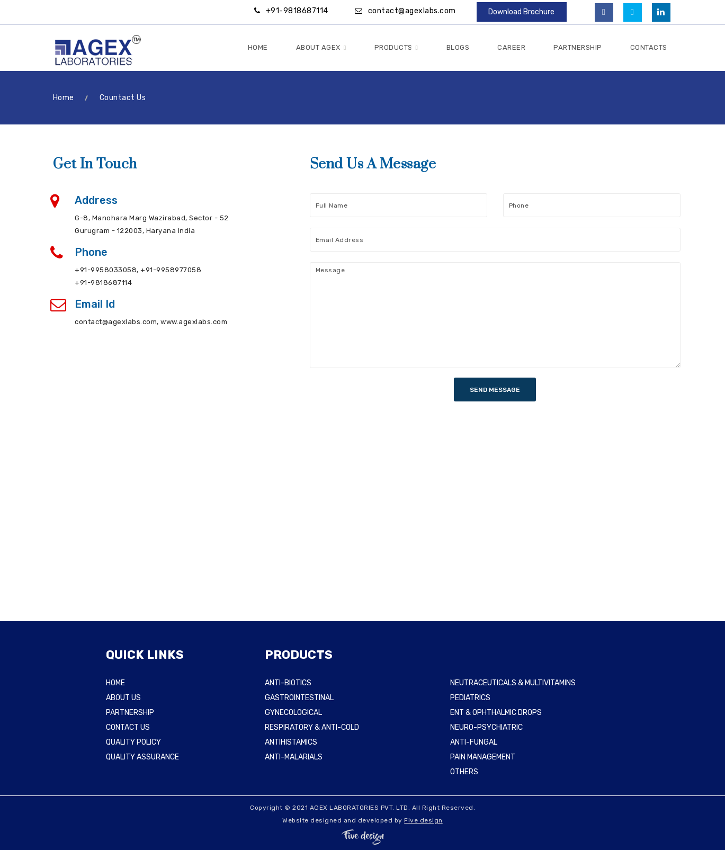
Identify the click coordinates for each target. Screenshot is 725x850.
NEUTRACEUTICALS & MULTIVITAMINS (513, 682)
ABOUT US (123, 697)
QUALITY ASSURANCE (142, 757)
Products (396, 48)
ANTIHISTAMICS (291, 742)
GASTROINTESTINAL (299, 697)
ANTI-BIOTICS (288, 682)
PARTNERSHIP (130, 712)
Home (258, 47)
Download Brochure (521, 11)
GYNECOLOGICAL (293, 712)
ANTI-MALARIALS (294, 757)
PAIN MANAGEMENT (482, 757)
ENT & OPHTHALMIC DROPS (496, 712)
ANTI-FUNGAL (473, 742)
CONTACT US (128, 727)
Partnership (577, 47)
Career (511, 47)
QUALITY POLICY (133, 742)
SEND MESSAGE (495, 389)
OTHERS (464, 771)
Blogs (458, 47)
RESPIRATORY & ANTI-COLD (312, 727)
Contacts (648, 47)
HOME (115, 682)
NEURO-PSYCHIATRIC (486, 727)
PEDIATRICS (470, 697)
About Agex (321, 48)
